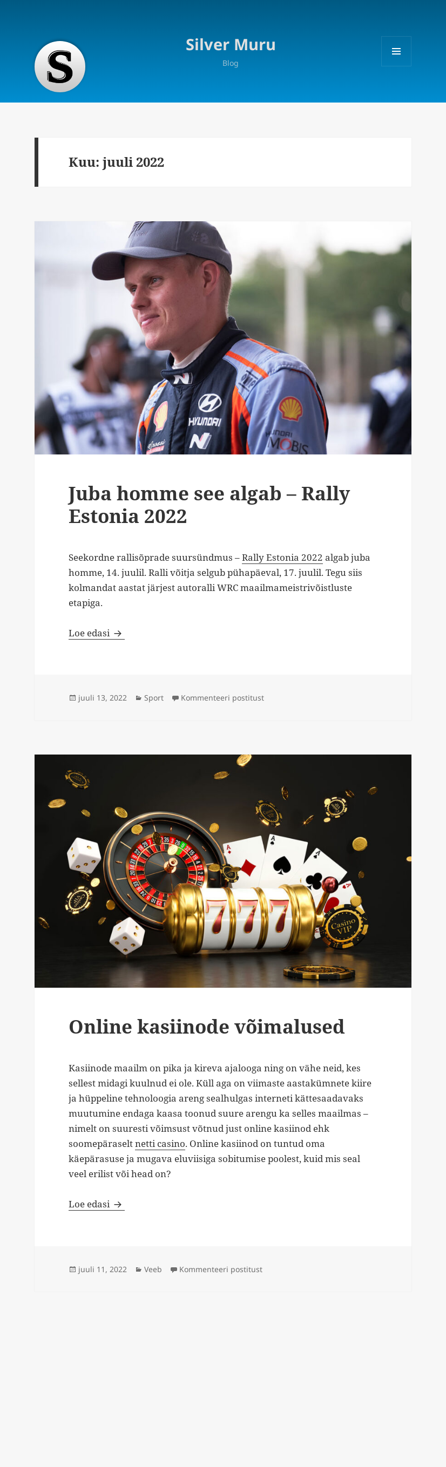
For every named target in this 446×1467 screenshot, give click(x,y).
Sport (154, 697)
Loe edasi (97, 633)
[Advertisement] (223, 1380)
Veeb (153, 1269)
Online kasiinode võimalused (207, 1026)
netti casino (160, 1143)
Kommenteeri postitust (222, 697)
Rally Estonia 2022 (282, 557)
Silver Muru (231, 44)
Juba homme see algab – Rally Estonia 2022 (209, 504)
